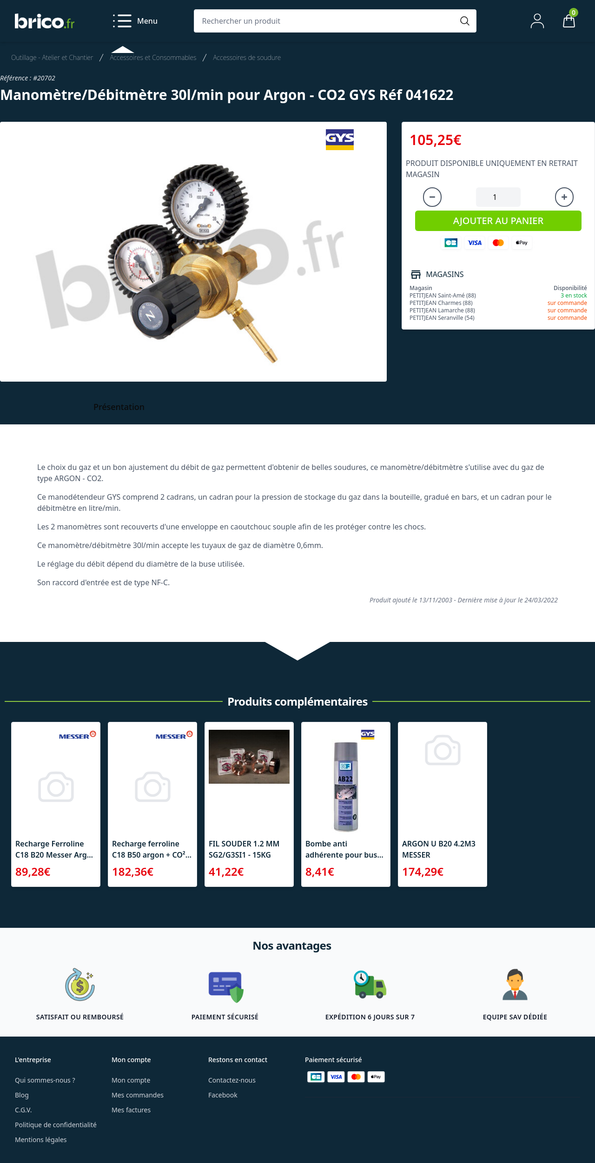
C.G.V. (23, 1109)
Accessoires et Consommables (153, 57)
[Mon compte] (537, 21)
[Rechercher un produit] (326, 21)
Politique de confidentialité (56, 1124)
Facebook (223, 1094)
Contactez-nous (232, 1080)
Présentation (119, 406)
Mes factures (131, 1109)
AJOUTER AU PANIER (498, 220)
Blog (22, 1094)
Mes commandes (138, 1094)
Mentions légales (41, 1139)
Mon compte (131, 1080)
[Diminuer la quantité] (432, 197)
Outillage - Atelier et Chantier (52, 57)
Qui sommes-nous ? (45, 1080)
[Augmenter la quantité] (564, 197)
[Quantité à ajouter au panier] (498, 197)
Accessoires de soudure (247, 57)
